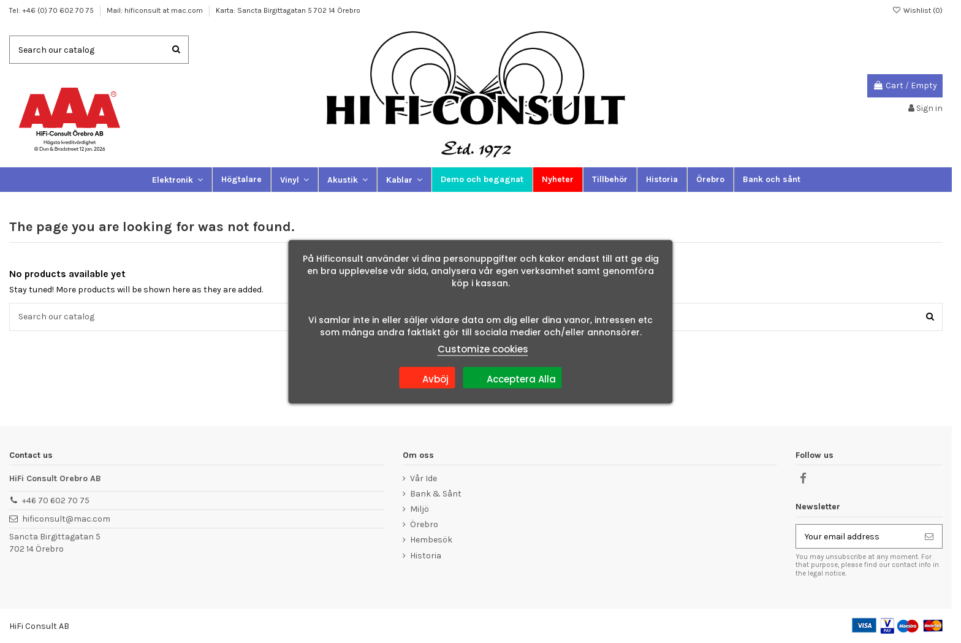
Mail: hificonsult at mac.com (156, 10)
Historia (425, 555)
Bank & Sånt (436, 494)
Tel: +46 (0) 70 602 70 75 (52, 10)
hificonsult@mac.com (66, 519)
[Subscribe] (929, 536)
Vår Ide (423, 478)
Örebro (424, 524)
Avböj (427, 377)
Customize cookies (483, 348)
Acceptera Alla (512, 377)
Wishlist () (917, 10)
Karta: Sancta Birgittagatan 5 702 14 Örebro (288, 10)
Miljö (419, 509)
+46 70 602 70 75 (55, 500)
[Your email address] (856, 536)
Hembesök (431, 540)
